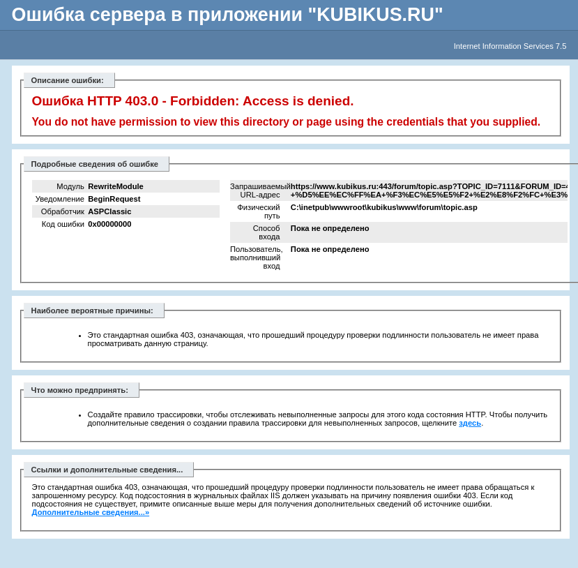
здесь (470, 423)
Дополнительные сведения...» (91, 512)
